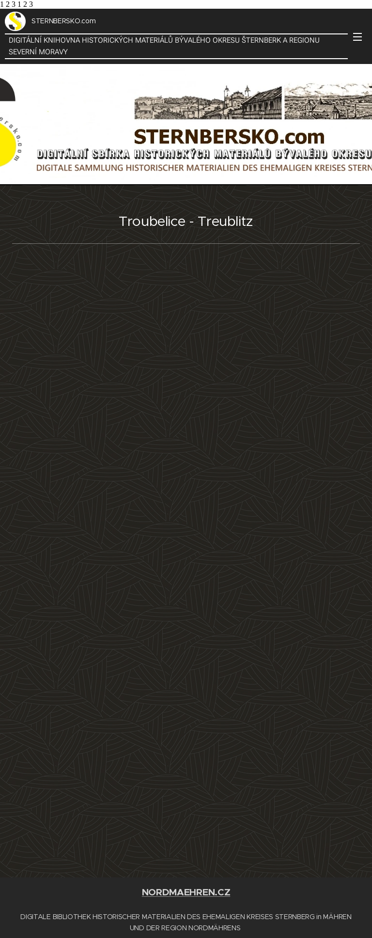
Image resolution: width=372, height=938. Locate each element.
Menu (357, 36)
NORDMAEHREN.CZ (186, 892)
